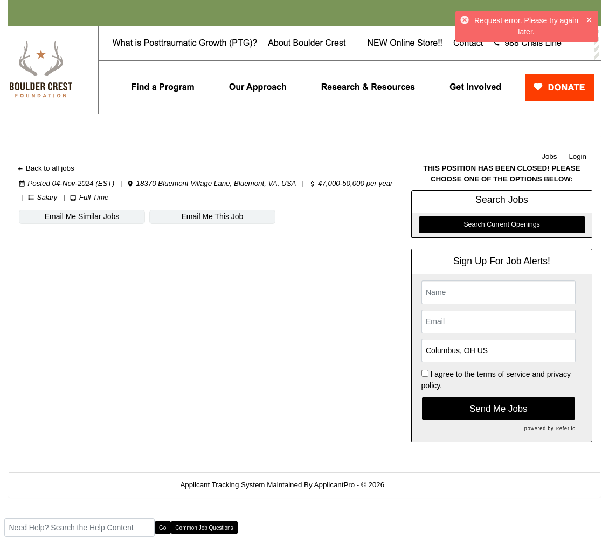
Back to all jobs (45, 168)
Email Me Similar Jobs (82, 216)
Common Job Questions (204, 528)
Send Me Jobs (498, 409)
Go (162, 528)
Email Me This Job (213, 216)
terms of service (503, 374)
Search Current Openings (501, 224)
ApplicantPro (334, 485)
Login (577, 156)
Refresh (416, 485)
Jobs (549, 156)
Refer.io (566, 428)
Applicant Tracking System (222, 485)
